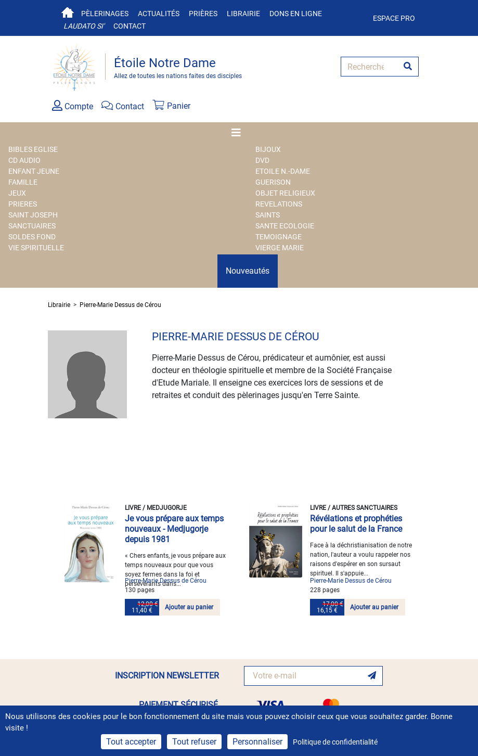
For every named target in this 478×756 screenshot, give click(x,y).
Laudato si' (83, 26)
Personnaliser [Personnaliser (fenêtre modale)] (257, 742)
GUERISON (273, 182)
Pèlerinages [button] (104, 13)
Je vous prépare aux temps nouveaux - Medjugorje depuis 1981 (174, 529)
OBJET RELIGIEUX (285, 193)
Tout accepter (131, 742)
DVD (262, 160)
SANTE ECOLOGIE (284, 226)
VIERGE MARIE (279, 248)
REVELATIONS (278, 204)
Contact (129, 26)
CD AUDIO (24, 160)
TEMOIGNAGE (278, 237)
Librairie (243, 13)
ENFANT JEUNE (33, 171)
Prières (203, 13)
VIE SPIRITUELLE (36, 248)
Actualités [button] (158, 13)
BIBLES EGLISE (33, 149)
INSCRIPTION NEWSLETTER (167, 676)
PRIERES (22, 204)
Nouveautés (247, 271)
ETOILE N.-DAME (282, 171)
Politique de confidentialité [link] (335, 742)
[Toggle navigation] (239, 132)
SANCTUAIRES (32, 226)
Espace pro (394, 18)
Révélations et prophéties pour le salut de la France (356, 524)
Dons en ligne (295, 13)
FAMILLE (22, 182)
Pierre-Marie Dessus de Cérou (120, 305)
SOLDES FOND (32, 237)
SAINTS (267, 215)
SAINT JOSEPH (33, 215)
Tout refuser (194, 742)
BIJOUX (268, 149)
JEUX (17, 193)
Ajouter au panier (189, 607)
